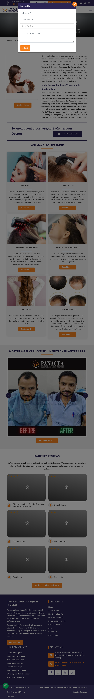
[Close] (74, 4)
